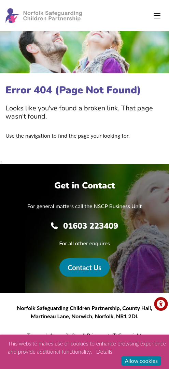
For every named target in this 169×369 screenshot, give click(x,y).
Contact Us (84, 267)
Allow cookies (141, 360)
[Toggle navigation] (157, 15)
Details (104, 351)
